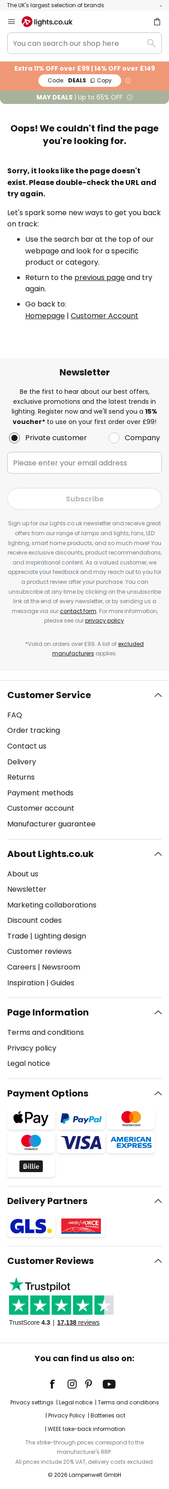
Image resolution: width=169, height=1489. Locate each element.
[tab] (84, 760)
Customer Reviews (50, 1260)
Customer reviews (39, 951)
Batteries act (108, 1415)
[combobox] (84, 43)
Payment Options (47, 1093)
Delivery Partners (47, 1201)
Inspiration (26, 983)
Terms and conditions (45, 1032)
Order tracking (33, 730)
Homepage (45, 316)
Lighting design (60, 936)
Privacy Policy (66, 1415)
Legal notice (28, 1063)
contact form (78, 611)
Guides (62, 983)
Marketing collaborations (51, 905)
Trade (17, 936)
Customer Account (104, 316)
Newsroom (61, 967)
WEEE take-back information (86, 1429)
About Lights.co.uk (50, 854)
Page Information (48, 1012)
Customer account (40, 808)
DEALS (80, 80)
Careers (21, 967)
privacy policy (104, 620)
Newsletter (26, 889)
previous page (99, 277)
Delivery (21, 762)
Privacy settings (32, 1402)
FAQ (14, 715)
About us (22, 874)
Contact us (26, 746)
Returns (21, 777)
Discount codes (34, 920)
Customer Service (49, 695)
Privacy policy (31, 1048)
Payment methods (40, 793)
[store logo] (52, 21)
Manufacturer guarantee (51, 824)
